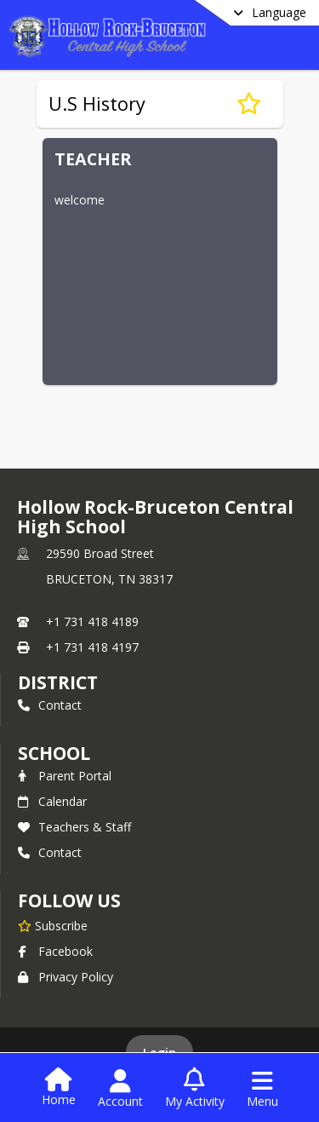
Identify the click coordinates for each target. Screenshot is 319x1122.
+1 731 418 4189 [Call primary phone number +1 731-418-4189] (92, 621)
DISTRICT (58, 682)
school (54, 753)
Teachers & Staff (74, 827)
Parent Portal (64, 776)
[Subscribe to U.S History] (248, 104)
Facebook (55, 951)
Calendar (52, 801)
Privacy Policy (65, 977)
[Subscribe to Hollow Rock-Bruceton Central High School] (53, 925)
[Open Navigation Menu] (262, 1088)
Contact (50, 705)
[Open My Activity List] (195, 1088)
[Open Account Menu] (120, 1088)
